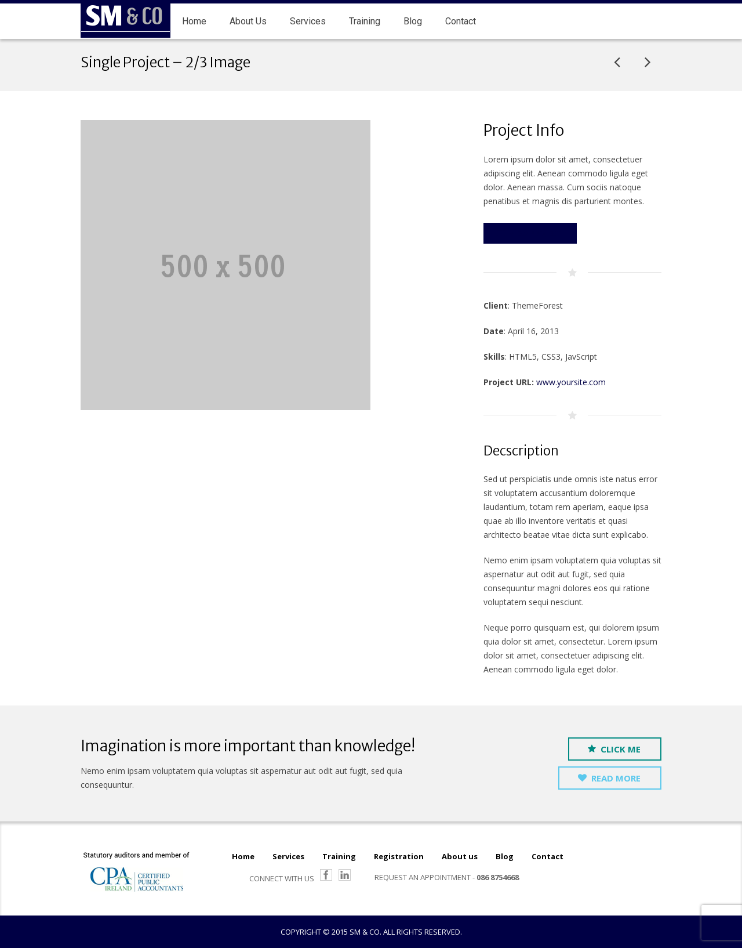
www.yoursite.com (571, 382)
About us (460, 856)
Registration (399, 856)
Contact (547, 856)
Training (339, 856)
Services (288, 856)
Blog (505, 856)
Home (243, 856)
